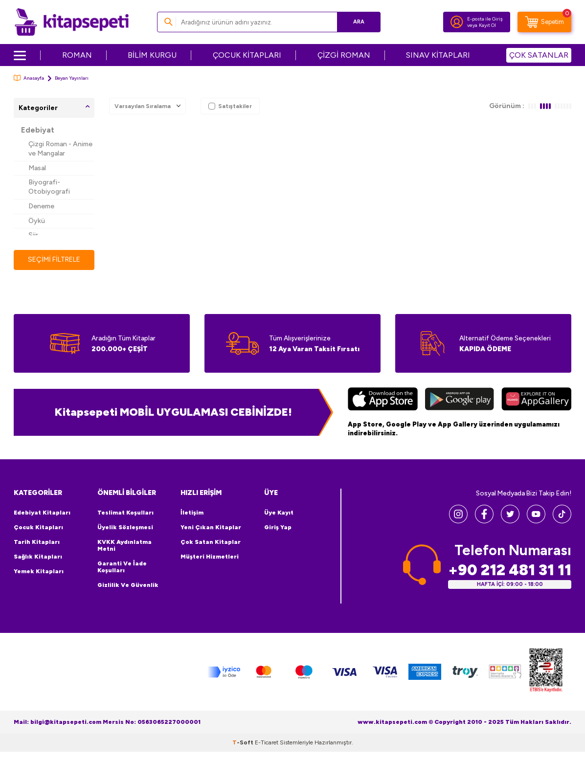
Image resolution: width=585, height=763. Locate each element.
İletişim (191, 512)
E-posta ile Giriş (485, 19)
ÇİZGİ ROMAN (343, 55)
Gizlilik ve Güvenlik (127, 585)
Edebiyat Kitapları (42, 512)
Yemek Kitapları (39, 571)
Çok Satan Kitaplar (210, 542)
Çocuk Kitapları (38, 527)
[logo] (72, 22)
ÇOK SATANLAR (538, 55)
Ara (358, 22)
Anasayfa (29, 78)
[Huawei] (536, 400)
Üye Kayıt (278, 512)
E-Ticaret (266, 742)
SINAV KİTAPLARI (438, 55)
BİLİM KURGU (152, 55)
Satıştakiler (230, 106)
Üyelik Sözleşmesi (125, 527)
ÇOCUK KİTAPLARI (247, 55)
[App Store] (383, 400)
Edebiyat (37, 130)
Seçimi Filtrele (54, 259)
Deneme (41, 206)
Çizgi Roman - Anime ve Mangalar (60, 148)
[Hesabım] (456, 22)
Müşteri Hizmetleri (209, 556)
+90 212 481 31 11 (509, 570)
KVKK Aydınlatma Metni (124, 545)
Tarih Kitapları (37, 542)
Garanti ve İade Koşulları (122, 567)
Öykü (36, 221)
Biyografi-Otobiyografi (49, 187)
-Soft (243, 742)
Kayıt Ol (487, 25)
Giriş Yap (278, 527)
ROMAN (77, 55)
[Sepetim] (544, 22)
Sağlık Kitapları (38, 556)
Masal (37, 168)
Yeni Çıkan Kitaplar (210, 527)
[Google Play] (459, 400)
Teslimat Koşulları (125, 512)
